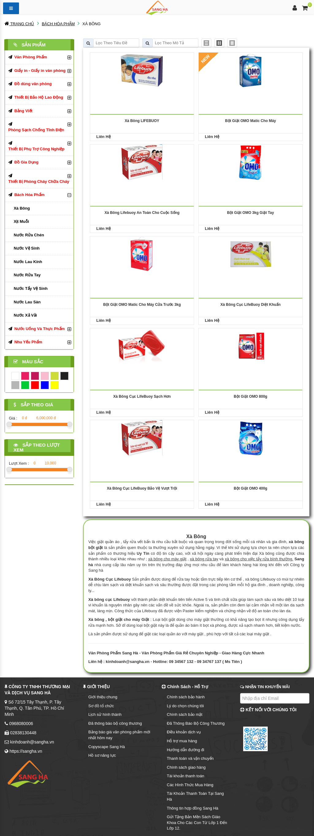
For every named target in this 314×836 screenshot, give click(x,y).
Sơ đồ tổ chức (101, 706)
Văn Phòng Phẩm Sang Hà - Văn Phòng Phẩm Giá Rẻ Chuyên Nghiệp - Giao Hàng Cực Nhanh (176, 653)
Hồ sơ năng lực (102, 755)
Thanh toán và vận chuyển (190, 758)
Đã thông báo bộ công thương (115, 723)
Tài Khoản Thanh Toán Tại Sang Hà (195, 796)
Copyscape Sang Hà (106, 746)
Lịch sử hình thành (104, 714)
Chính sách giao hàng (186, 767)
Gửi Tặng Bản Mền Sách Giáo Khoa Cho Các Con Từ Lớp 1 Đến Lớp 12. (197, 822)
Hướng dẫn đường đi (185, 749)
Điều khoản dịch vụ (184, 732)
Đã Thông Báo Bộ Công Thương (196, 723)
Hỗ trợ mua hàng (182, 741)
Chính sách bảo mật (184, 714)
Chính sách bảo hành (186, 697)
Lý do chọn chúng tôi (185, 706)
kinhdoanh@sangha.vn (128, 661)
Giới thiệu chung (102, 697)
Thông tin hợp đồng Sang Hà (192, 808)
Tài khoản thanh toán (185, 776)
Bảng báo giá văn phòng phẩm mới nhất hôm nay (119, 735)
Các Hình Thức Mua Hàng (190, 785)
